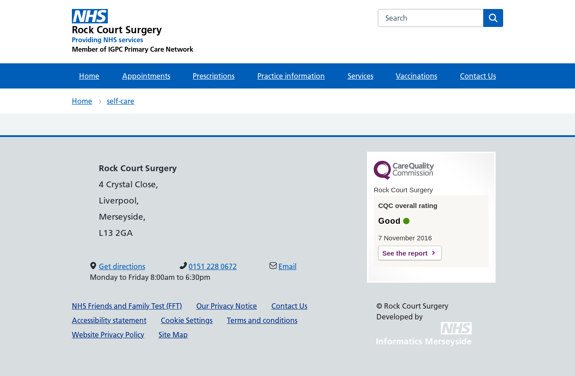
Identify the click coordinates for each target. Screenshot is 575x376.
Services (360, 75)
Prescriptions (213, 75)
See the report (405, 253)
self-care (120, 101)
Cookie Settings (186, 320)
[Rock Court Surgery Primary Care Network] (132, 31)
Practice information (291, 75)
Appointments (146, 75)
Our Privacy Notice (226, 305)
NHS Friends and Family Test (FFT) (127, 305)
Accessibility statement (109, 320)
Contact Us (478, 75)
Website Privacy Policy (108, 334)
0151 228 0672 (213, 266)
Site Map (173, 334)
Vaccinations (416, 75)
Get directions (122, 266)
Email (287, 266)
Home (89, 75)
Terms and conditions (262, 320)
